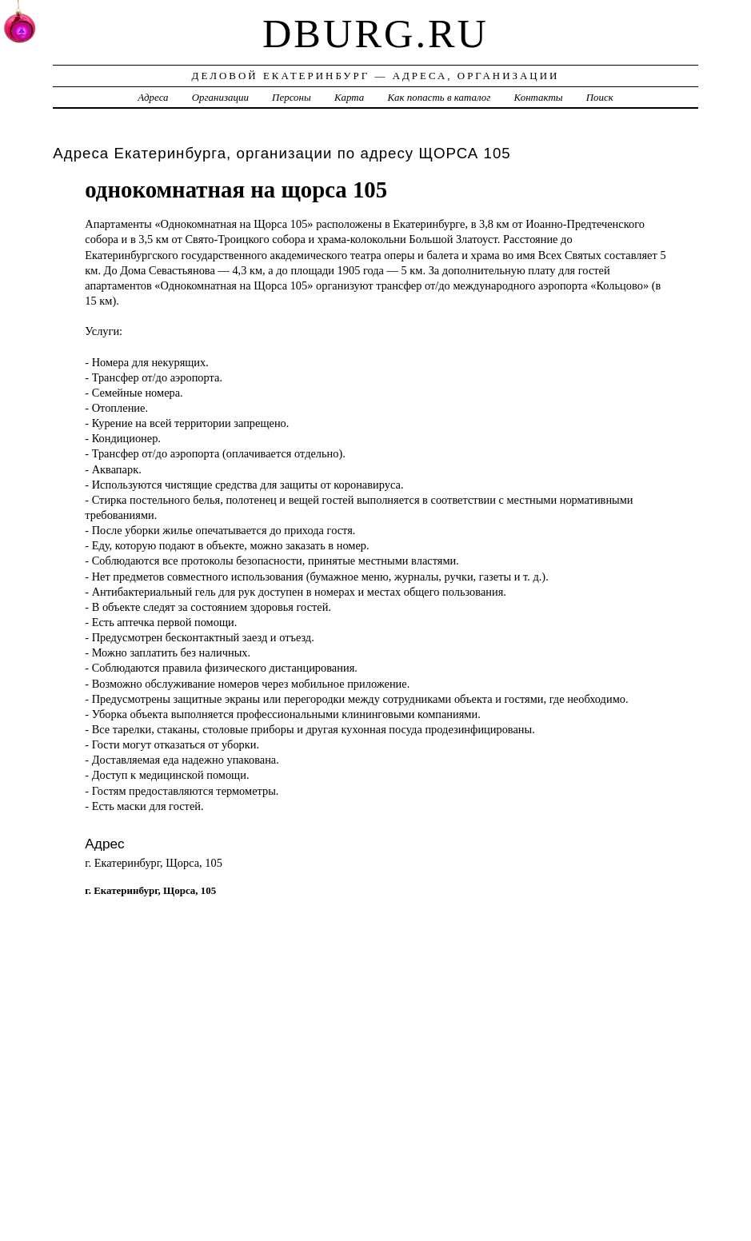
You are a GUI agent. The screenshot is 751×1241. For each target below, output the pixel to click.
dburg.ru (375, 33)
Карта (349, 97)
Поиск (599, 97)
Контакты (538, 97)
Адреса (153, 97)
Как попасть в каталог (438, 97)
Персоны (291, 97)
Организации (220, 97)
